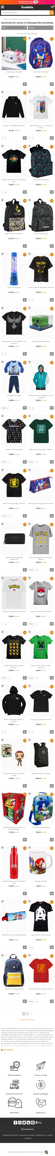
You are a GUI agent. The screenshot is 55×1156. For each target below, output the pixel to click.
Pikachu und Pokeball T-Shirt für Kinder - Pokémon (41, 558)
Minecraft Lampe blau (14, 287)
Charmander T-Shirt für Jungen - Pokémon (41, 989)
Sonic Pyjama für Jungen (14, 395)
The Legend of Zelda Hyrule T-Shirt (41, 719)
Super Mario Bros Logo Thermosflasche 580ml (14, 882)
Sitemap (28, 1138)
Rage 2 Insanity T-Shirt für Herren (41, 935)
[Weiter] (31, 1013)
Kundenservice (27, 1129)
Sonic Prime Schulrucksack (41, 72)
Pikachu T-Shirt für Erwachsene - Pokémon (41, 287)
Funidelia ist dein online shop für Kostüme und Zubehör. (27, 7)
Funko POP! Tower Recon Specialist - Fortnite (14, 774)
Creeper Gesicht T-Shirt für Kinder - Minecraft (41, 666)
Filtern (5, 27)
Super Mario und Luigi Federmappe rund (14, 935)
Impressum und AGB (27, 1135)
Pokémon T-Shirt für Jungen (14, 449)
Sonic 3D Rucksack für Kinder (41, 827)
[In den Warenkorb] (25, 84)
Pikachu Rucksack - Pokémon (14, 234)
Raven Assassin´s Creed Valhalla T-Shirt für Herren (14, 342)
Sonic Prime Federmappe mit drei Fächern (41, 503)
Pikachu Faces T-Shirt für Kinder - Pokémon (14, 666)
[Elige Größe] (3, 138)
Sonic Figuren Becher (41, 881)
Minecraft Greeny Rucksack (41, 180)
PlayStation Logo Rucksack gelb (14, 989)
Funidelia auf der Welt (9, 1135)
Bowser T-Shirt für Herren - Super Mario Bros (14, 181)
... (1, 19)
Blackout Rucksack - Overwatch (41, 773)
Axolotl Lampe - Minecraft (14, 72)
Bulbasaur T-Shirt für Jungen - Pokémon (41, 449)
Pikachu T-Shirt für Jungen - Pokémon (14, 503)
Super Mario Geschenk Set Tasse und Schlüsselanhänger (14, 828)
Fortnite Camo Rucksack (41, 234)
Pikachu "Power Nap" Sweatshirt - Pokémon (14, 720)
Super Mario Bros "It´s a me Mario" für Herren (41, 127)
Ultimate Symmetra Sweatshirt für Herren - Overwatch (41, 396)
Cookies (50, 1135)
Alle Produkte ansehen (27, 1019)
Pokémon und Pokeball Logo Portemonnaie (14, 558)
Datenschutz (40, 1135)
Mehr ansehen (8, 1050)
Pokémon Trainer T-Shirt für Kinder (41, 611)
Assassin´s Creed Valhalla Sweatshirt (14, 126)
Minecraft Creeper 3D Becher (41, 341)
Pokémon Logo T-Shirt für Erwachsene (14, 611)
